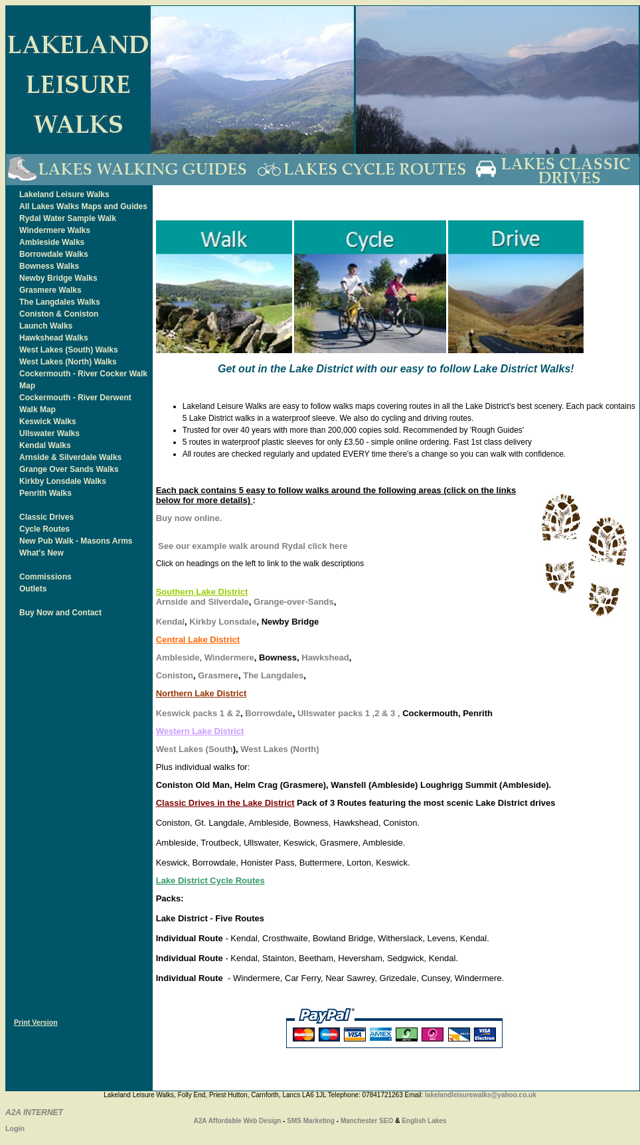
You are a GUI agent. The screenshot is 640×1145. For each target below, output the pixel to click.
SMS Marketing (311, 1120)
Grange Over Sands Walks (69, 469)
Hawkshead (325, 657)
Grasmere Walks (50, 290)
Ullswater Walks (49, 433)
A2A (200, 1120)
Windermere (229, 657)
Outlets (32, 588)
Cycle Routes (44, 529)
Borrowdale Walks (53, 254)
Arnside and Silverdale (202, 602)
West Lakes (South (194, 749)
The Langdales (273, 675)
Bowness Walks (49, 266)
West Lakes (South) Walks (68, 349)
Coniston (174, 675)
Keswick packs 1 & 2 (198, 713)
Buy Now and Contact (60, 612)
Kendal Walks (45, 445)
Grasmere (218, 675)
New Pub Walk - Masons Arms (75, 541)
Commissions (45, 576)
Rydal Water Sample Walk (67, 218)
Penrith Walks (45, 493)
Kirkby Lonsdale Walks (62, 481)
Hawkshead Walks (53, 338)
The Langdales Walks (59, 302)
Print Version (36, 1022)
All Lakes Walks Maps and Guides (83, 206)
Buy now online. (189, 518)
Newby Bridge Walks (58, 278)
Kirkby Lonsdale (222, 622)
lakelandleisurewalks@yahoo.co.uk (480, 1095)
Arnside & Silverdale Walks (70, 457)
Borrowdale (269, 713)
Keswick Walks (47, 421)
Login (15, 1128)
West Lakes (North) (279, 749)
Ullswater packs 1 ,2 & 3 (346, 713)
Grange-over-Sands (294, 602)
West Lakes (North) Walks (68, 361)
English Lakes (424, 1120)
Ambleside (178, 657)
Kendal (170, 622)
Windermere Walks (54, 230)
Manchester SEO (367, 1120)
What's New (41, 553)
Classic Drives (46, 517)
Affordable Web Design (244, 1120)
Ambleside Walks (51, 242)
